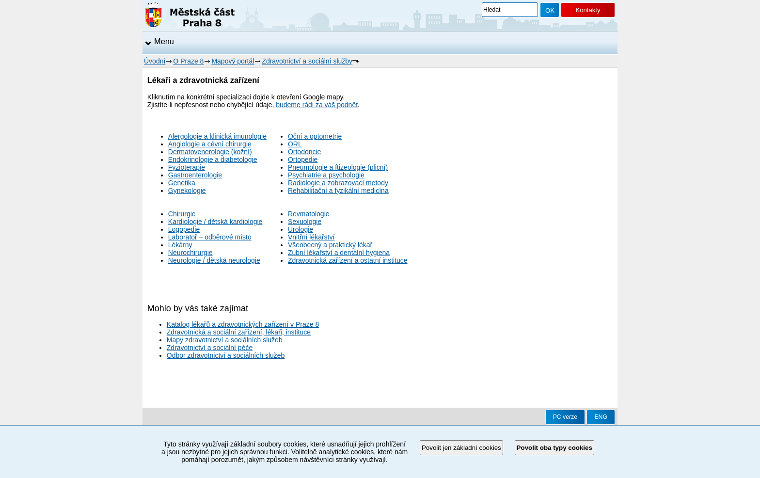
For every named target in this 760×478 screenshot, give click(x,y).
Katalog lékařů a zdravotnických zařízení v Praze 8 (243, 324)
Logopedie (184, 229)
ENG (600, 417)
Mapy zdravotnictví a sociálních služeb (225, 340)
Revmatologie (309, 214)
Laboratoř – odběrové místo (210, 237)
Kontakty (587, 10)
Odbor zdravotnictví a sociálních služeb (226, 355)
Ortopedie (302, 159)
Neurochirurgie (190, 252)
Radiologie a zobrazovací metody (338, 183)
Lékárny (180, 245)
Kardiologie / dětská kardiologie (215, 221)
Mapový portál (232, 61)
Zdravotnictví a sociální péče (210, 347)
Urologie (300, 229)
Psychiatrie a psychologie (326, 175)
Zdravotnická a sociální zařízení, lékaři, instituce (239, 332)
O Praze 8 (188, 61)
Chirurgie (182, 214)
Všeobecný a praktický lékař (330, 245)
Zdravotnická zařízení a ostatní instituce (348, 260)
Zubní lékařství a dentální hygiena (339, 252)
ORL (295, 144)
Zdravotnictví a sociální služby (307, 61)
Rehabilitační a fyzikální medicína (338, 190)
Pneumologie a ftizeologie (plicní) (338, 167)
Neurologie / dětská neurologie (214, 260)
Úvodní (154, 61)
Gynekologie (187, 190)
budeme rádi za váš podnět (317, 105)
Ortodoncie (304, 152)
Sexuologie (304, 221)
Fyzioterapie (186, 167)
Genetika (181, 183)
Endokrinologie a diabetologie (212, 159)
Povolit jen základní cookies (461, 447)
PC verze (565, 417)
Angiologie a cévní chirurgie (210, 144)
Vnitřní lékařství (311, 237)
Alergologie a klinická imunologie (217, 136)
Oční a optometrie (315, 136)
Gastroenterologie (195, 175)
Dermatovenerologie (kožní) (210, 152)
